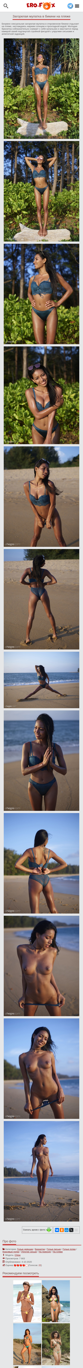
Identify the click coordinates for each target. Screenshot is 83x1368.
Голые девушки (25, 1249)
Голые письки (54, 1249)
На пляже (58, 1251)
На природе (45, 1251)
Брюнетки (40, 1249)
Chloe (17, 1255)
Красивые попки (11, 1251)
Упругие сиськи (29, 1251)
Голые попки (69, 1249)
